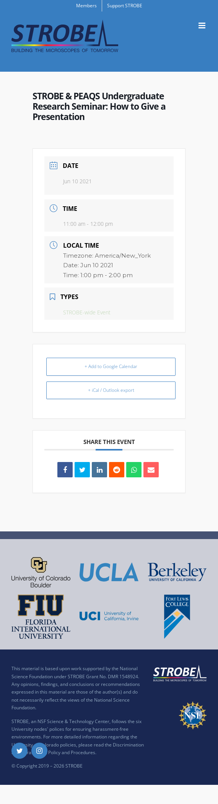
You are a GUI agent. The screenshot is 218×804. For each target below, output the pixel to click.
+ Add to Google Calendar (111, 366)
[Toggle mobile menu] (202, 25)
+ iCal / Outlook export (111, 390)
